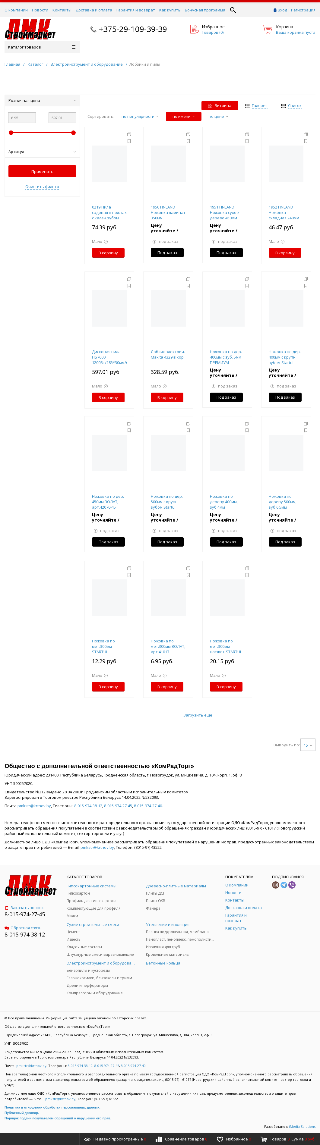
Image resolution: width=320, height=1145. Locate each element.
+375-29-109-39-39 (133, 29)
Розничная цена (42, 100)
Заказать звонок (24, 907)
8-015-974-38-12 (88, 805)
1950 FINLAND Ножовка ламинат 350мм (168, 212)
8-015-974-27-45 (118, 805)
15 (308, 745)
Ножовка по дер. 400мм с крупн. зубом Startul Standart (285, 360)
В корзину (108, 253)
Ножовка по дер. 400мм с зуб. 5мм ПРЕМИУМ (226, 357)
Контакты (61, 10)
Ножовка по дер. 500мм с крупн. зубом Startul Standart (167, 504)
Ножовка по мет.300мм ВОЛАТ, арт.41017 (168, 646)
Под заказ (167, 252)
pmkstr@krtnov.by (34, 805)
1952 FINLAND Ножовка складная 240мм (284, 212)
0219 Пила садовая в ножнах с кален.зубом (109, 212)
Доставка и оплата (94, 10)
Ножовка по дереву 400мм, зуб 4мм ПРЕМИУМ (224, 504)
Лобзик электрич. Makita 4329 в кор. (168, 354)
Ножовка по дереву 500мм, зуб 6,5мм (282, 502)
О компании (16, 10)
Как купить (170, 10)
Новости (40, 10)
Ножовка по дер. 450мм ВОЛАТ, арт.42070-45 (108, 502)
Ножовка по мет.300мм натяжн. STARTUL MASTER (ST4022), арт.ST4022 (226, 651)
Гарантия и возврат (135, 10)
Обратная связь (23, 927)
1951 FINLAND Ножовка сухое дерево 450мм (224, 212)
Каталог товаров (41, 47)
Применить (42, 171)
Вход (282, 10)
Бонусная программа (205, 10)
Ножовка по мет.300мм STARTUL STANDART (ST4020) (103, 651)
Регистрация (303, 10)
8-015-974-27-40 (148, 805)
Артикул (42, 151)
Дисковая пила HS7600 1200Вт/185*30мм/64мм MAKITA (114, 360)
